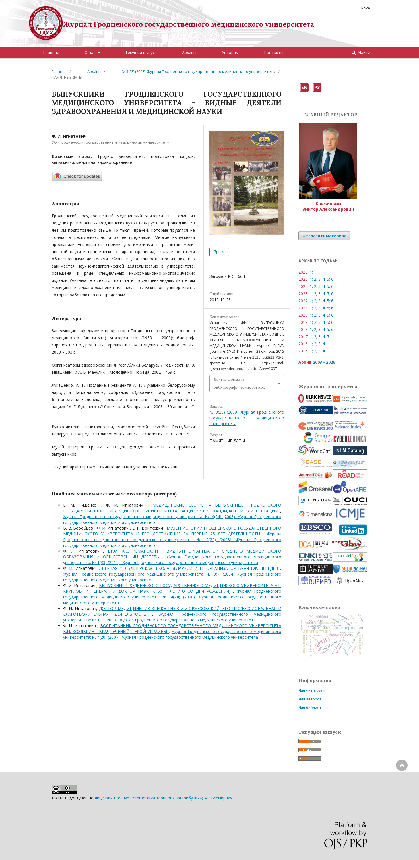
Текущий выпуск (141, 52)
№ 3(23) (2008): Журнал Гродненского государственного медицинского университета (198, 71)
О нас (90, 52)
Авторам (230, 52)
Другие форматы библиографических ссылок (239, 383)
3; (319, 279)
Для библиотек (312, 707)
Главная (51, 52)
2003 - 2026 (324, 362)
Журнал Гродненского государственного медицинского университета (188, 24)
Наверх (402, 788)
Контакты (273, 52)
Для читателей (312, 690)
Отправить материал (324, 235)
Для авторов (310, 699)
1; (311, 272)
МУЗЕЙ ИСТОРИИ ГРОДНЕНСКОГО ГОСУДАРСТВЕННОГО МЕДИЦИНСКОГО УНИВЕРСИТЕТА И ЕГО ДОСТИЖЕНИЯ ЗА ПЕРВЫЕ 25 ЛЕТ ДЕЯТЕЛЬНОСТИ (172, 530)
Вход (365, 7)
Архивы (189, 52)
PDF (221, 252)
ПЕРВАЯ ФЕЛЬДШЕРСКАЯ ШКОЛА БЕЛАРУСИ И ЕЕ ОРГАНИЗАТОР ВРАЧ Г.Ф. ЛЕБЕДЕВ (191, 568)
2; (315, 279)
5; (328, 279)
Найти (363, 52)
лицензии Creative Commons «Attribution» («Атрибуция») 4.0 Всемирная (163, 798)
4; (324, 279)
